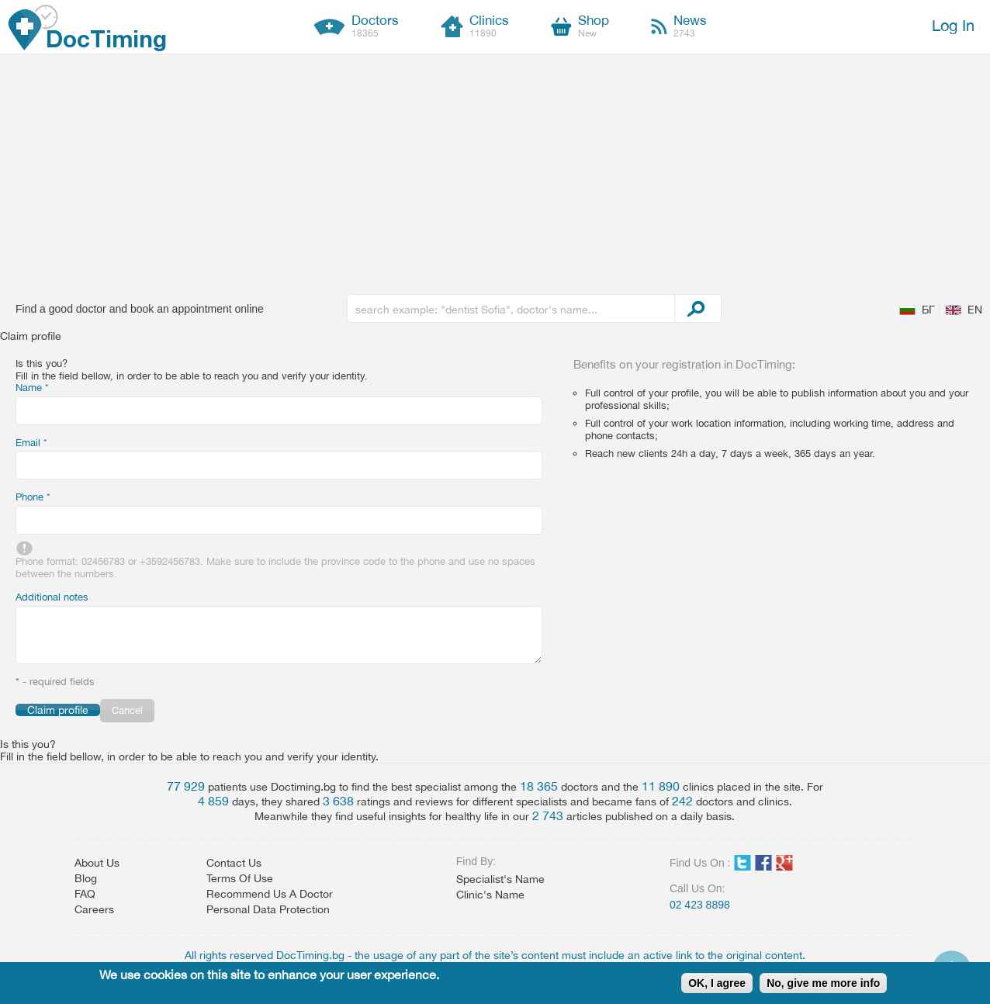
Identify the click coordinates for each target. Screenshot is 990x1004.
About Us (96, 863)
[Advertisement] (495, 170)
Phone (33, 497)
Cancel (127, 710)
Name (32, 387)
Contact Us (233, 863)
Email (31, 442)
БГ (928, 309)
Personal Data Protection (268, 909)
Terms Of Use (239, 878)
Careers (94, 909)
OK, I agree (717, 983)
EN (975, 309)
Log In (953, 25)
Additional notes (52, 597)
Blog (85, 878)
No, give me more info (823, 983)
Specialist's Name (500, 879)
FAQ (84, 894)
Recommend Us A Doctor (269, 894)
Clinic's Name (490, 894)
